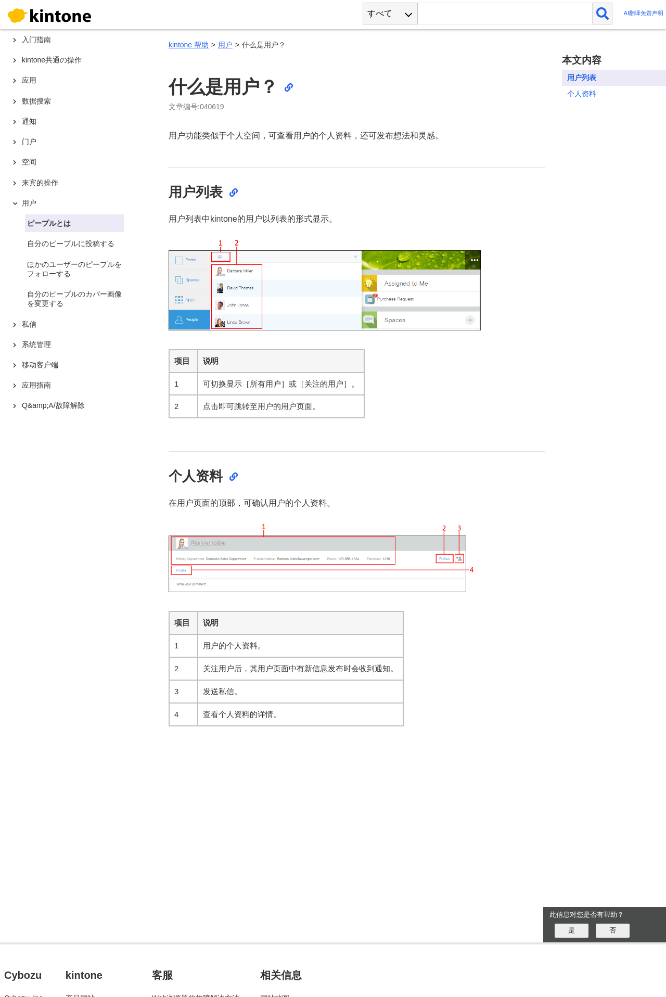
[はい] (571, 931)
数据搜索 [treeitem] (36, 101)
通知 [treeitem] (29, 121)
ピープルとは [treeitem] (49, 223)
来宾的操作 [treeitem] (40, 182)
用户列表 (581, 77)
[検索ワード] (505, 13)
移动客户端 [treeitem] (40, 365)
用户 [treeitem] (29, 203)
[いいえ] (613, 931)
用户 (225, 45)
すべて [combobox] (379, 13)
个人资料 (581, 94)
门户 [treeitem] (29, 141)
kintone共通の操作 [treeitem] (52, 60)
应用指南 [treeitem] (36, 385)
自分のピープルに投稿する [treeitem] (70, 243)
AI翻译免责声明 (643, 13)
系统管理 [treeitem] (36, 344)
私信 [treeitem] (29, 324)
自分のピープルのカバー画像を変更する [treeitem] (74, 299)
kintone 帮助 (189, 45)
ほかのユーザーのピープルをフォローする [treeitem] (74, 269)
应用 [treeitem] (29, 80)
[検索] (603, 13)
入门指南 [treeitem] (36, 39)
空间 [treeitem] (29, 162)
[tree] (78, 431)
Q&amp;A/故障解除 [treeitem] (53, 405)
